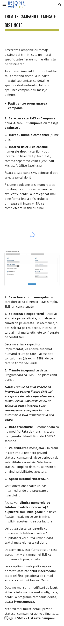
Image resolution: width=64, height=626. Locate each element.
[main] (32, 21)
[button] (4, 4)
